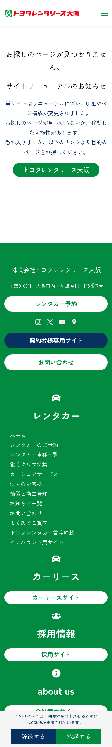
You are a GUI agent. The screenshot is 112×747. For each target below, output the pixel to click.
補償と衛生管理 (28, 493)
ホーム (18, 435)
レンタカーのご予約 (34, 445)
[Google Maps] (74, 322)
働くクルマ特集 (28, 464)
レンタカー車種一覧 (34, 454)
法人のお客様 (26, 484)
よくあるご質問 (28, 522)
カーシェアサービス (34, 474)
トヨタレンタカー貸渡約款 (42, 532)
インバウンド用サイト (37, 542)
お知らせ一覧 (26, 503)
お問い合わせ (26, 513)
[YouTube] (62, 322)
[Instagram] (38, 322)
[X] (50, 322)
